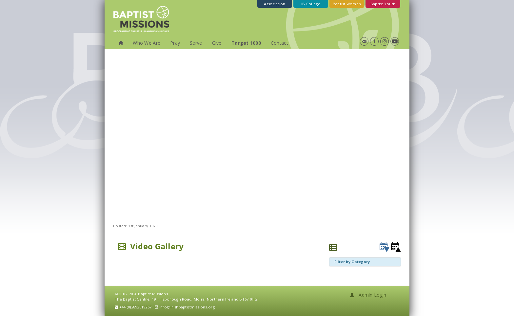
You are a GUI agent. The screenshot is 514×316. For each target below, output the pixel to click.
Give (217, 43)
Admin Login (368, 295)
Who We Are (146, 43)
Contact (279, 43)
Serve (196, 43)
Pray (175, 43)
